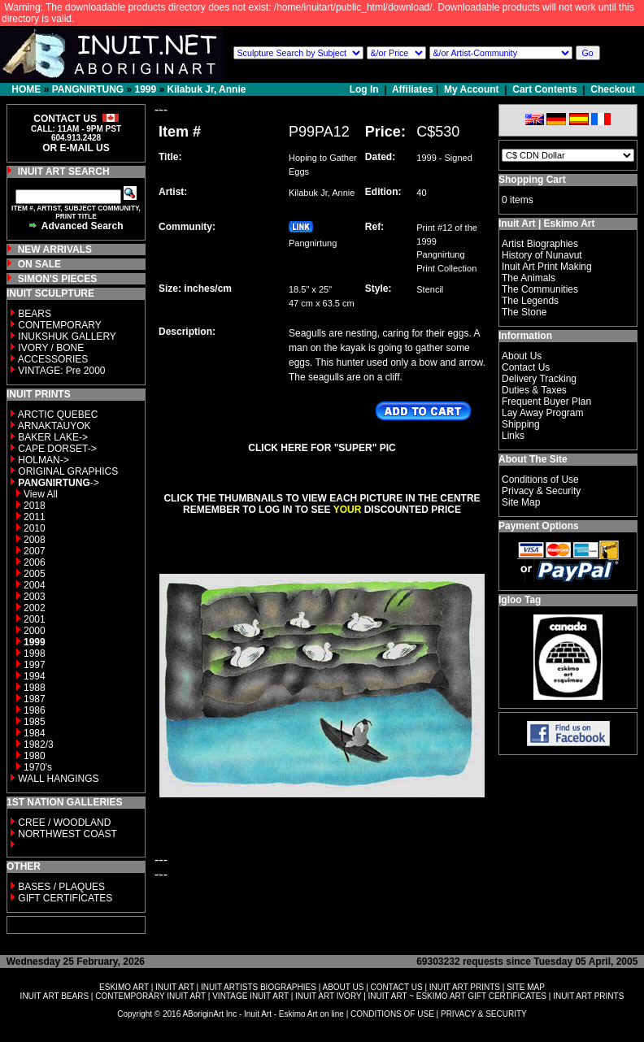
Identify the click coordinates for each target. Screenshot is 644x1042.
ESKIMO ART (124, 987)
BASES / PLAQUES (61, 886)
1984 (35, 733)
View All (41, 494)
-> (58, 482)
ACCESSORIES (53, 359)
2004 (35, 585)
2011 (35, 517)
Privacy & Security (541, 491)
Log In (365, 89)
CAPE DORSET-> (57, 448)
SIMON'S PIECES (58, 278)
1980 (35, 756)
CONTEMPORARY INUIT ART (150, 996)
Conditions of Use (540, 479)
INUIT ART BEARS (54, 996)
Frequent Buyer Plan (546, 401)
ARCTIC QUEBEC (58, 414)
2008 (35, 539)
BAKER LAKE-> (53, 437)
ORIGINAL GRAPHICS (68, 471)
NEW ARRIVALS (55, 249)
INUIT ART (174, 987)
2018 (35, 505)
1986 (35, 710)
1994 (35, 676)
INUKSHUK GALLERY (67, 336)
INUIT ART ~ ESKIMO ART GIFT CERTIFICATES (457, 996)
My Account (471, 89)
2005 (35, 574)
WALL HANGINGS (58, 778)
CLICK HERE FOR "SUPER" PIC (321, 448)
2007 (35, 551)
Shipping (521, 424)
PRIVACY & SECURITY (484, 1013)
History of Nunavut (542, 255)
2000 (35, 630)
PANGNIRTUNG (88, 89)
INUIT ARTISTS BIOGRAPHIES (258, 987)
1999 (145, 89)
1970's (38, 767)
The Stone (524, 312)
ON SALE (39, 264)
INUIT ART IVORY (328, 996)
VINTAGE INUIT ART (250, 996)
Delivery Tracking (539, 378)
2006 (35, 562)
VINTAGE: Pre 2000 (61, 370)
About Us (522, 356)
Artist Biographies (540, 244)
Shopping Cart (532, 179)
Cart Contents (544, 89)
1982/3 (39, 744)
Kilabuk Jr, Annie (207, 89)
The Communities (540, 289)
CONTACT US (397, 987)
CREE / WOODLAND (63, 822)
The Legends (530, 300)
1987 (35, 699)
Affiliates (412, 89)
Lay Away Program (543, 413)
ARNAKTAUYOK (54, 426)
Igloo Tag (519, 600)
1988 (35, 687)
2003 (35, 596)
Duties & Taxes (534, 390)
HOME (26, 89)
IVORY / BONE (51, 348)
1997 (35, 665)
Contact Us (526, 367)
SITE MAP (526, 987)
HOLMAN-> (43, 460)
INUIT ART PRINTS (464, 987)
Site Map (521, 502)
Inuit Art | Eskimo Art (546, 223)
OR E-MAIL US (75, 148)
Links (513, 435)
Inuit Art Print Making (547, 266)
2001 (35, 619)
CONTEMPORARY (59, 325)
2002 (35, 608)
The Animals (528, 278)
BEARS (34, 313)
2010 (35, 528)
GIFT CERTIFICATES (65, 898)
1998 (35, 653)
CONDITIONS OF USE (392, 1013)
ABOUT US (342, 987)
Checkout (612, 89)
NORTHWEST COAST (66, 834)
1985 (35, 721)
